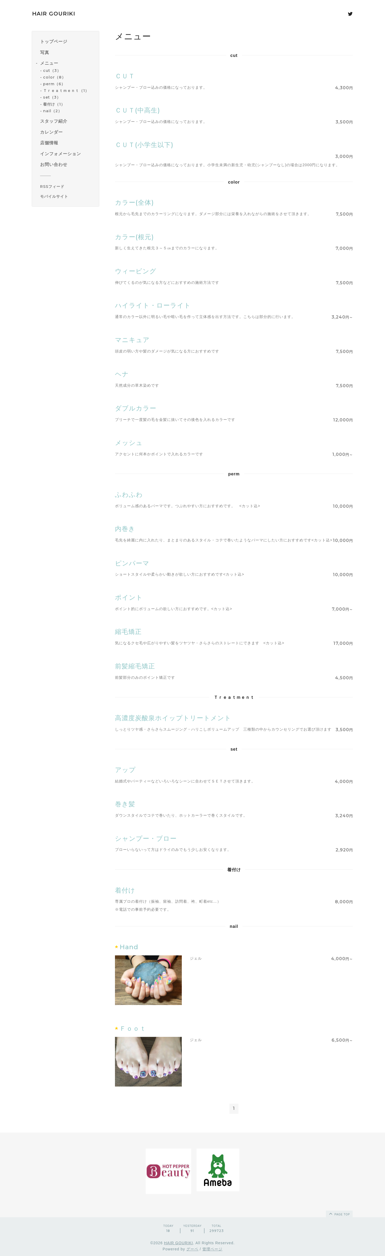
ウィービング (135, 271)
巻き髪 (125, 804)
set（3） (52, 97)
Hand (129, 947)
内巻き (125, 529)
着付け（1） (54, 104)
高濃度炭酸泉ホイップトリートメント (173, 718)
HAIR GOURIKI (53, 13)
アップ (125, 770)
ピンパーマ (132, 563)
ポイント (129, 597)
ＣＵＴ (125, 76)
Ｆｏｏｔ (133, 1028)
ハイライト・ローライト (153, 305)
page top (339, 1213)
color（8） (54, 77)
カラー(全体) (134, 202)
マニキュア (132, 340)
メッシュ (129, 443)
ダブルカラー (135, 408)
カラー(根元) (134, 237)
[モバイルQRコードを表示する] (67, 196)
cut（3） (52, 70)
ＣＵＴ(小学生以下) (144, 145)
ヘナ (122, 374)
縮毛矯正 (128, 631)
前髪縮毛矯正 (135, 666)
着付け (125, 890)
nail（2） (52, 110)
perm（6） (54, 84)
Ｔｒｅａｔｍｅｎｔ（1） (66, 90)
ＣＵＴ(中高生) (137, 110)
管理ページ (212, 1249)
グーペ (192, 1249)
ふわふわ (129, 494)
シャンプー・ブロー (146, 838)
